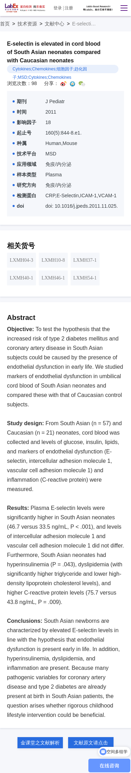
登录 (57, 8)
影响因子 (24, 122)
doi (18, 206)
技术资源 (31, 23)
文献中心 (58, 23)
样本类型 (24, 174)
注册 (69, 8)
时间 (20, 112)
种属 (20, 143)
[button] (122, 8)
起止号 (22, 133)
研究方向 (24, 185)
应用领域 (24, 164)
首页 (8, 23)
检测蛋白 (24, 195)
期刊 (20, 101)
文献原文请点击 (91, 742)
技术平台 (24, 153)
